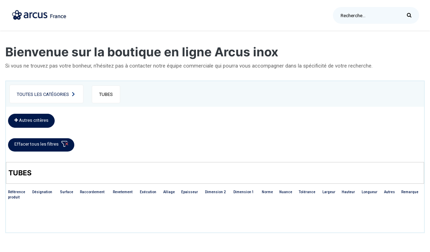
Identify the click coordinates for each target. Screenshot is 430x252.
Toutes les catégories (43, 94)
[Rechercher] (411, 15)
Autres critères (31, 120)
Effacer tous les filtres (42, 145)
